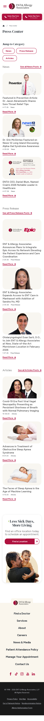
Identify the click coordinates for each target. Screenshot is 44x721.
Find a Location (19, 541)
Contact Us (22, 664)
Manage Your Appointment (22, 656)
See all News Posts (29, 66)
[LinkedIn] (33, 674)
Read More (8, 111)
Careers (22, 635)
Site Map (22, 699)
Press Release (11, 208)
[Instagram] (22, 674)
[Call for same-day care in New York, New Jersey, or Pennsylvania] (12, 17)
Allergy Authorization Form (22, 708)
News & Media (22, 642)
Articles (7, 370)
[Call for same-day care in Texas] (32, 17)
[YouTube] (27, 674)
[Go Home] (5, 26)
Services (22, 620)
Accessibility (32, 699)
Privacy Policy (12, 699)
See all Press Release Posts (16, 213)
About (22, 628)
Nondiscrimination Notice (31, 703)
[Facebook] (10, 674)
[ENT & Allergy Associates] (20, 6)
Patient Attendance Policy (22, 649)
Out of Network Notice (11, 703)
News (6, 66)
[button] (5, 6)
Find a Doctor (22, 613)
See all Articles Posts (28, 370)
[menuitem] (22, 613)
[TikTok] (16, 674)
